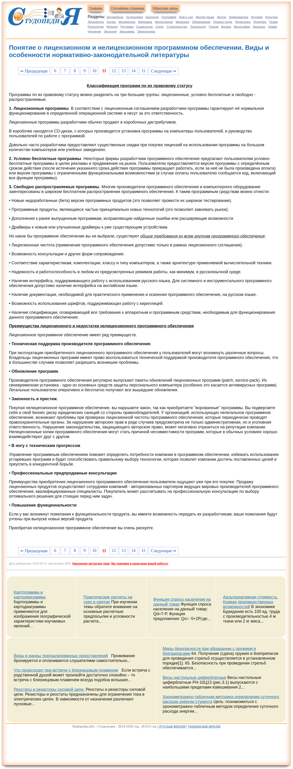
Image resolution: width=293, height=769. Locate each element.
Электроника (146, 31)
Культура (271, 17)
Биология (152, 17)
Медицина (145, 22)
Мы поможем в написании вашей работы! (139, 563)
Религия (112, 26)
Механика (182, 22)
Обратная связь (165, 8)
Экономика (127, 31)
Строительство (177, 26)
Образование (201, 22)
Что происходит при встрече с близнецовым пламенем (66, 670)
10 (94, 71)
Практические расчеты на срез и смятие (108, 599)
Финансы (259, 26)
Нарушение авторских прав (91, 563)
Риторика (126, 26)
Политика (259, 22)
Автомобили (114, 17)
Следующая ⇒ (163, 71)
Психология (96, 26)
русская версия (172, 726)
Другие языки (205, 17)
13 (124, 71)
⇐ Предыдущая (33, 71)
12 (114, 71)
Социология (144, 26)
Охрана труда (222, 22)
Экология (110, 31)
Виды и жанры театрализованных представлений (61, 655)
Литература (96, 22)
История (257, 17)
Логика (111, 22)
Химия (272, 26)
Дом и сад (186, 17)
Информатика (238, 17)
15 (143, 71)
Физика (226, 26)
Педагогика (242, 22)
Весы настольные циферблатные (194, 677)
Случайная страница (127, 8)
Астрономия (134, 17)
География (168, 17)
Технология (198, 26)
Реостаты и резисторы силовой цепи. (49, 689)
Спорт (159, 26)
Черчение (94, 31)
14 (133, 71)
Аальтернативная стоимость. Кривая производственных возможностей (250, 602)
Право (273, 22)
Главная (95, 8)
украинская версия (204, 726)
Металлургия (164, 22)
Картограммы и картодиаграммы (30, 594)
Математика (127, 22)
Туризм (213, 26)
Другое (221, 17)
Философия (242, 26)
